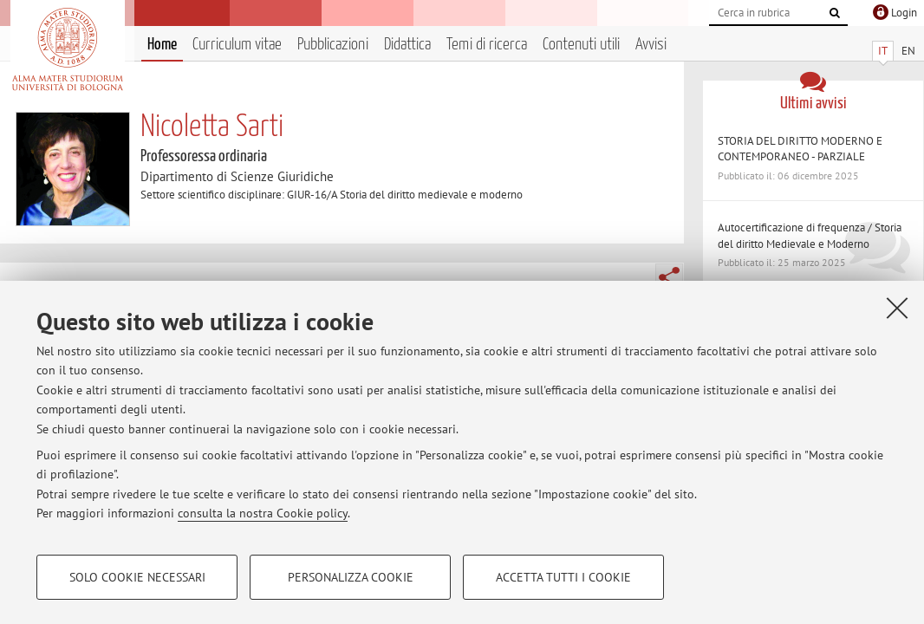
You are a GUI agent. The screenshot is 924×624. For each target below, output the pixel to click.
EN (908, 50)
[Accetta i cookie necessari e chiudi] (897, 308)
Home (162, 44)
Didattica (407, 44)
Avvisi (651, 44)
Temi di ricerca (486, 44)
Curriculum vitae (237, 44)
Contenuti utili (581, 44)
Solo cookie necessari (137, 577)
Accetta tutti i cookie (563, 577)
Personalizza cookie (350, 577)
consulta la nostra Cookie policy (263, 513)
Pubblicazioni (332, 44)
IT (883, 50)
